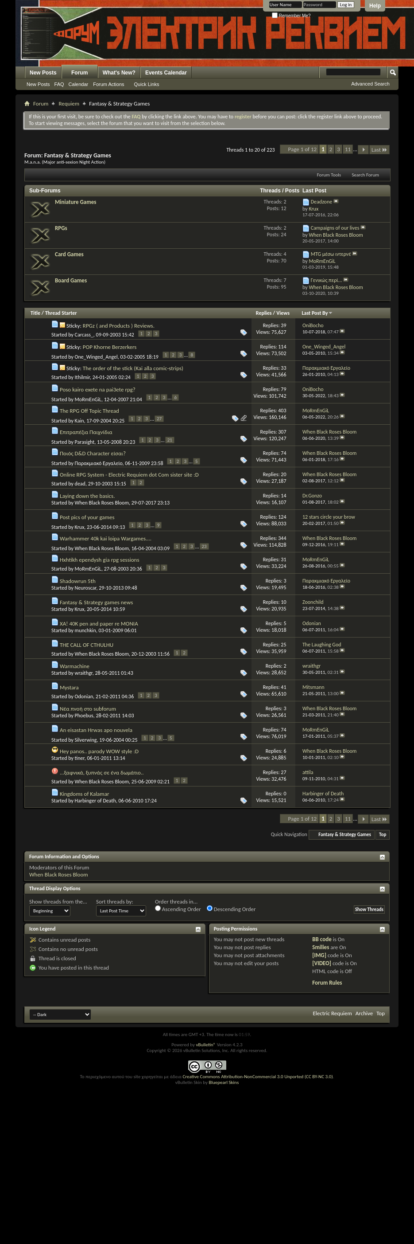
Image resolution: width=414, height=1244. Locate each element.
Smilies (320, 947)
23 (204, 546)
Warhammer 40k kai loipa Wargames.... (105, 538)
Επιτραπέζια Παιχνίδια (86, 432)
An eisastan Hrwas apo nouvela (96, 730)
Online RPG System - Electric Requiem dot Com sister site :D (129, 474)
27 (159, 419)
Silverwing (86, 740)
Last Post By (317, 313)
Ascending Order (178, 908)
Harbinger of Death (95, 801)
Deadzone (322, 202)
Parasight (85, 442)
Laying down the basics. (87, 496)
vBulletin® (206, 1045)
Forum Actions (108, 84)
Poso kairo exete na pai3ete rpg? (97, 389)
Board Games (71, 280)
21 (169, 440)
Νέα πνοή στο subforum (88, 708)
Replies (264, 313)
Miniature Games (75, 202)
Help (375, 6)
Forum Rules (327, 982)
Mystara (69, 687)
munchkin (85, 630)
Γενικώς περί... (326, 280)
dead (80, 484)
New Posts (43, 73)
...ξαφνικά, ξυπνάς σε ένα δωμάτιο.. (102, 772)
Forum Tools (329, 175)
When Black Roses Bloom (102, 503)
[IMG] (319, 955)
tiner (80, 758)
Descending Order (231, 908)
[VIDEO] (321, 963)
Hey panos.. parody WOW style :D (99, 751)
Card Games (69, 254)
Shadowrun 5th (78, 581)
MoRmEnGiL (88, 399)
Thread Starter (61, 313)
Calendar (79, 84)
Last (379, 149)
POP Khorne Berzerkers (109, 347)
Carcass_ (84, 335)
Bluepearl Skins (224, 1082)
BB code (321, 939)
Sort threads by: (114, 901)
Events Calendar (166, 73)
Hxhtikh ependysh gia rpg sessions (99, 559)
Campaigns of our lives (335, 228)
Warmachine (74, 666)
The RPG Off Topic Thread (89, 410)
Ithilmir (82, 377)
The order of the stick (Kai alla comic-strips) (133, 368)
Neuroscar (86, 588)
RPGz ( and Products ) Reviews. (119, 325)
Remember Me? (291, 15)
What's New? (119, 73)
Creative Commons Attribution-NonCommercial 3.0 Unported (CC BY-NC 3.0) (257, 1077)
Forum (79, 73)
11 (348, 149)
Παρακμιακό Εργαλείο (99, 463)
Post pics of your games (87, 517)
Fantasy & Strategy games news (96, 602)
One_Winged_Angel (96, 357)
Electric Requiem (332, 1013)
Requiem (68, 103)
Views (283, 313)
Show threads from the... (58, 901)
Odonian (84, 696)
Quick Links (146, 84)
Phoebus (84, 715)
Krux (80, 527)
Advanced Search (370, 83)
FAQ (59, 84)
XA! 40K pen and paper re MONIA (99, 623)
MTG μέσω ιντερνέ (331, 254)
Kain (79, 421)
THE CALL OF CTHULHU (86, 645)
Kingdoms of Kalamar (84, 793)
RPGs (61, 228)
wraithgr (84, 673)
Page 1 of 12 (302, 149)
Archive (364, 1013)
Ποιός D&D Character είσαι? (93, 453)
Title (35, 313)
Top (382, 834)
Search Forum (365, 175)
